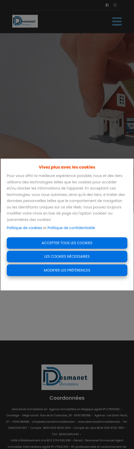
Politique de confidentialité (71, 227)
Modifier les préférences (67, 270)
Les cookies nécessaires (67, 256)
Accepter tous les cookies (67, 242)
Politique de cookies (24, 227)
